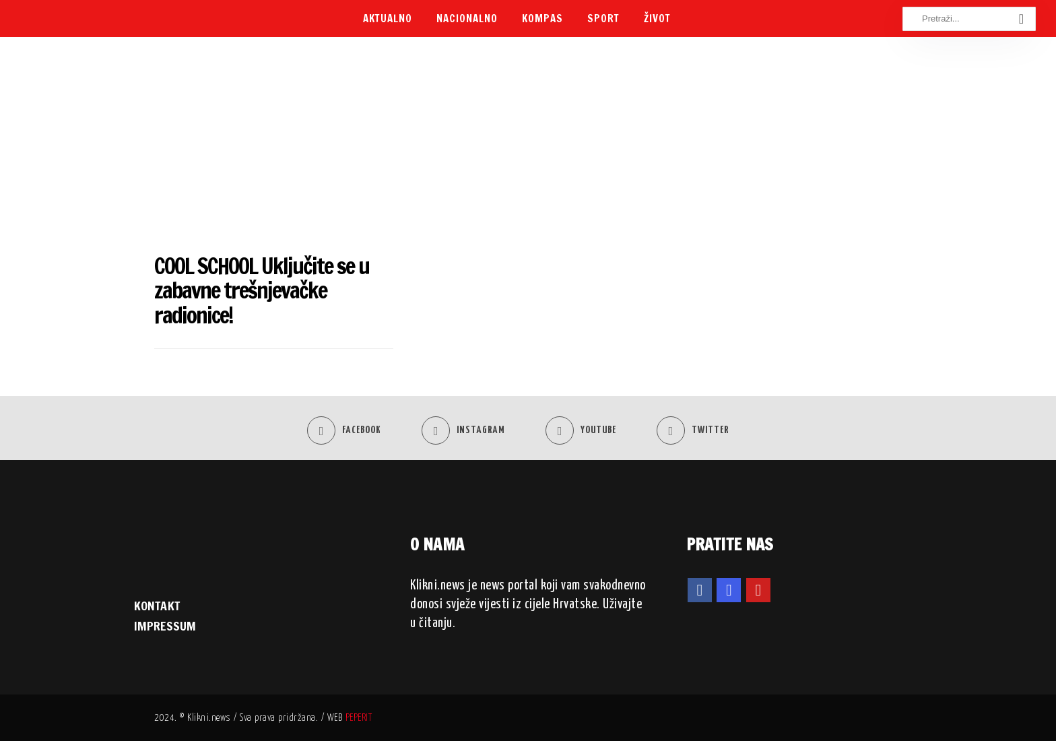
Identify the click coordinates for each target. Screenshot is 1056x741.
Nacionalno (467, 18)
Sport (603, 18)
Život (657, 18)
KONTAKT (157, 605)
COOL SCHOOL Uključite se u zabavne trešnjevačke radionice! (261, 290)
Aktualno (387, 18)
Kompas (542, 18)
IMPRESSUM (165, 626)
